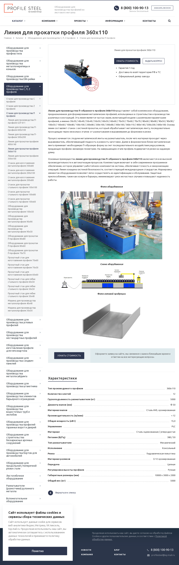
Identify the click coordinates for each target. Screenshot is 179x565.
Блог (117, 550)
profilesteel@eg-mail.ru (163, 555)
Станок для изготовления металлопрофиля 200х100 (21, 171)
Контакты (149, 21)
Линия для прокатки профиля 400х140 (23, 142)
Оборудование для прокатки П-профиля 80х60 (23, 244)
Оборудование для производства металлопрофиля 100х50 (21, 209)
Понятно (38, 551)
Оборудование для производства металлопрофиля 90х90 (20, 219)
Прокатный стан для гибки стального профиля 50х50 (21, 287)
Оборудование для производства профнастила (17, 51)
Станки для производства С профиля (20, 100)
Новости (86, 550)
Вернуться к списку (62, 492)
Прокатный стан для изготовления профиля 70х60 (23, 258)
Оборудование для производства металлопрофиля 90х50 (20, 229)
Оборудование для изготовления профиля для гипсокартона (19, 348)
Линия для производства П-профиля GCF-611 (22, 121)
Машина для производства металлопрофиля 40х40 (22, 302)
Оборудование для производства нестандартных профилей (21, 335)
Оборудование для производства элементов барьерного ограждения (21, 396)
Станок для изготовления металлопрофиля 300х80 (21, 164)
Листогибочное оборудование (15, 477)
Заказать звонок (162, 8)
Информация (115, 21)
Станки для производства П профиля (20, 114)
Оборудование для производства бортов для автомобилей (21, 453)
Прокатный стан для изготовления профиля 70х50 (23, 266)
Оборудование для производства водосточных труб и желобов (18, 410)
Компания (49, 21)
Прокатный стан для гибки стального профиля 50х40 (21, 294)
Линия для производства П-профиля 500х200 (22, 135)
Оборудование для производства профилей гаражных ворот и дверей (21, 424)
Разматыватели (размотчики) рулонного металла (20, 488)
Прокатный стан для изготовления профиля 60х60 (23, 273)
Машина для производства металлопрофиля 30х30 (22, 309)
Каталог (18, 21)
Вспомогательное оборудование (16, 500)
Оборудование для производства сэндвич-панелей (20, 361)
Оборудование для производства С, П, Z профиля (18, 89)
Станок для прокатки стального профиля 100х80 (22, 193)
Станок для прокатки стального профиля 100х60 (22, 200)
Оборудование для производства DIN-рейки (20, 78)
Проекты (81, 21)
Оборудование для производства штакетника (21, 385)
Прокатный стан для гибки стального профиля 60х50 (21, 280)
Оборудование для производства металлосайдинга (17, 373)
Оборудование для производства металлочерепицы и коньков (18, 65)
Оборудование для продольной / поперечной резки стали (21, 466)
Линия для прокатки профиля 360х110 (23, 150)
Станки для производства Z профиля (20, 107)
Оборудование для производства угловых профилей (19, 322)
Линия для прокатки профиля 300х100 (23, 157)
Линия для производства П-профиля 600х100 (22, 128)
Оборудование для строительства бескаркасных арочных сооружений (19, 438)
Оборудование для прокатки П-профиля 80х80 (23, 237)
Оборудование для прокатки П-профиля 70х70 (23, 251)
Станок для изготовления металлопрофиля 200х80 (21, 178)
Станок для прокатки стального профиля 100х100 (22, 186)
